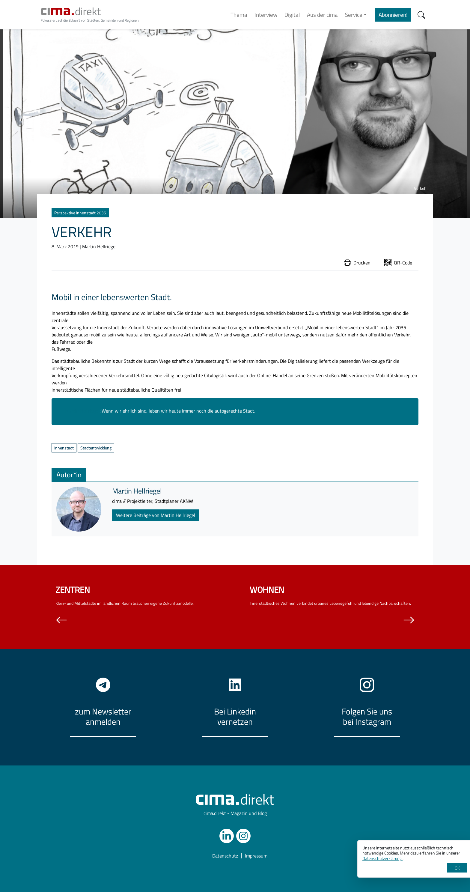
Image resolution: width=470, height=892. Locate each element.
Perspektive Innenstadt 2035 (80, 213)
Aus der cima (322, 14)
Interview (265, 14)
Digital (292, 14)
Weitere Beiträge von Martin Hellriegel (155, 515)
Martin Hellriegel (82, 410)
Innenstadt (64, 448)
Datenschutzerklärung (382, 858)
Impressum (256, 855)
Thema (239, 14)
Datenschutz (225, 855)
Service (353, 14)
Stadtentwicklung (96, 448)
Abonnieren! (393, 14)
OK (457, 868)
